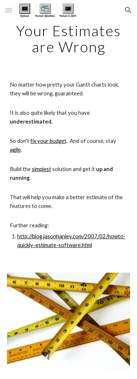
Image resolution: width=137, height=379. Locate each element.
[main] (68, 39)
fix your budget (48, 141)
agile (15, 150)
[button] (9, 10)
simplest (41, 169)
